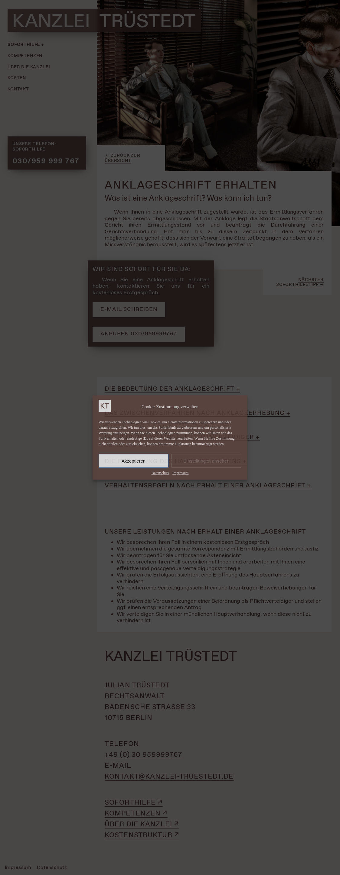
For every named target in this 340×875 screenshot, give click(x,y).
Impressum (180, 473)
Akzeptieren (133, 460)
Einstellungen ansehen (207, 460)
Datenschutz (160, 473)
